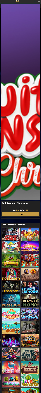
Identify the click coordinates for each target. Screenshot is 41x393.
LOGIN (38, 1)
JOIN (34, 1)
